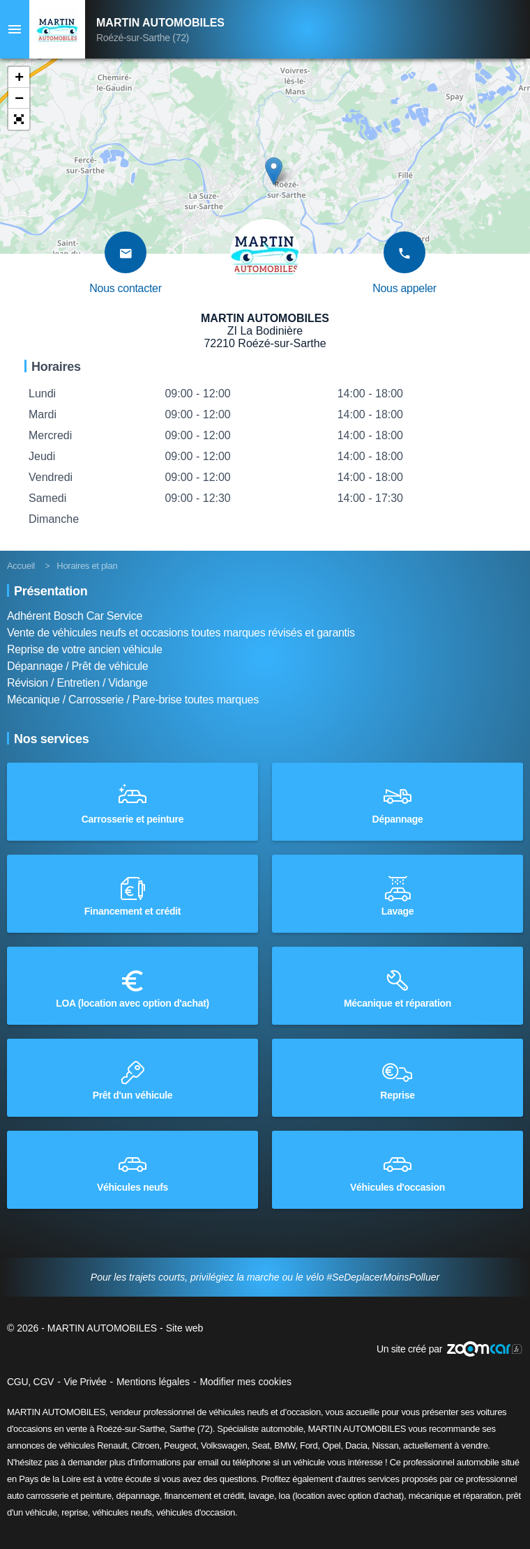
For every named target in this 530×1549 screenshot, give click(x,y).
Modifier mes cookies (245, 1381)
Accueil (21, 565)
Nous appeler (404, 288)
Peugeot (180, 1445)
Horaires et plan (86, 565)
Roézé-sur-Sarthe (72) (142, 37)
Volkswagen (224, 1445)
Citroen (146, 1445)
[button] (18, 77)
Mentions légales (153, 1381)
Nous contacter (125, 288)
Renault (112, 1445)
